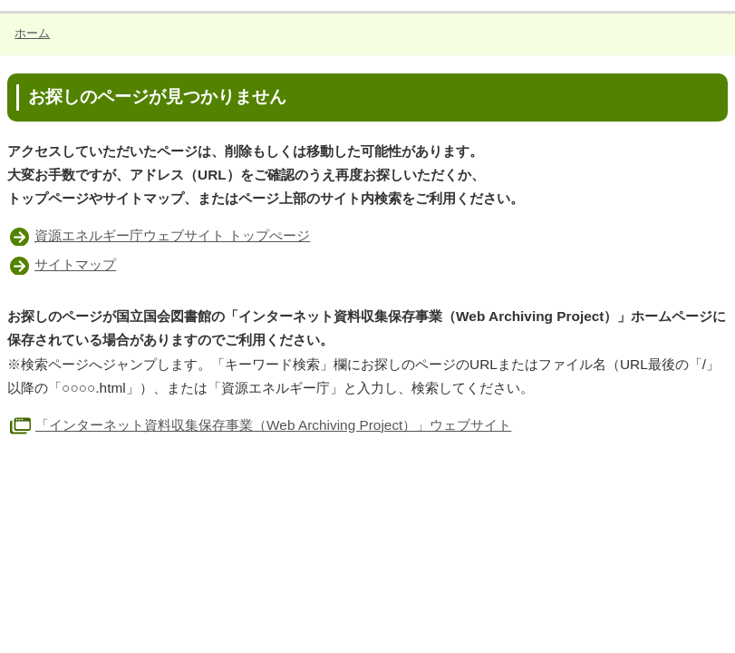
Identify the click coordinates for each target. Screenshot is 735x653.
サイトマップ (75, 264)
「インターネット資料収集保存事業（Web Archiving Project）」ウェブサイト (259, 425)
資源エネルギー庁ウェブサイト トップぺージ (172, 235)
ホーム (32, 33)
